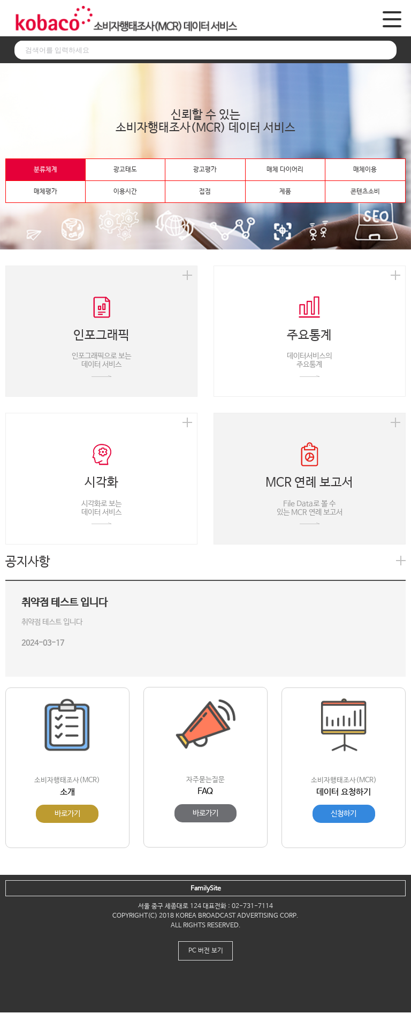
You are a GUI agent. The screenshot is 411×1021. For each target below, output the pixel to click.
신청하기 (343, 814)
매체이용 (365, 169)
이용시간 (125, 191)
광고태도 (125, 169)
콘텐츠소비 (365, 191)
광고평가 (205, 169)
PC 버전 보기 (205, 951)
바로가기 (67, 814)
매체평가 (45, 191)
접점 (205, 191)
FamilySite (206, 889)
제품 (285, 191)
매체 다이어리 (285, 169)
